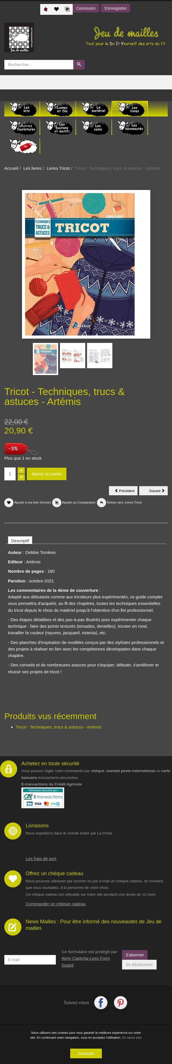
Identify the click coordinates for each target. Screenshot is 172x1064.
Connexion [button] (86, 8)
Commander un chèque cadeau (56, 903)
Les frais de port (41, 858)
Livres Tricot (58, 168)
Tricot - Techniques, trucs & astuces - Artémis (58, 727)
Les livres (32, 168)
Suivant (158, 491)
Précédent (126, 491)
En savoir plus (132, 1038)
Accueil (11, 168)
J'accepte (86, 1053)
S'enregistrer (115, 8)
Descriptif (20, 540)
